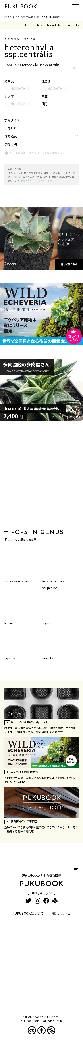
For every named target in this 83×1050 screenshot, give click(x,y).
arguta (46, 623)
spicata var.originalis (16, 581)
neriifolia (47, 658)
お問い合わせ (61, 913)
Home (27, 25)
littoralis (9, 623)
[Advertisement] (41, 476)
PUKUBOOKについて (28, 913)
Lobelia (38, 25)
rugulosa (9, 658)
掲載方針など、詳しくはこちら (36, 180)
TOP (75, 860)
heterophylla (53, 25)
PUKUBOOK (20, 7)
